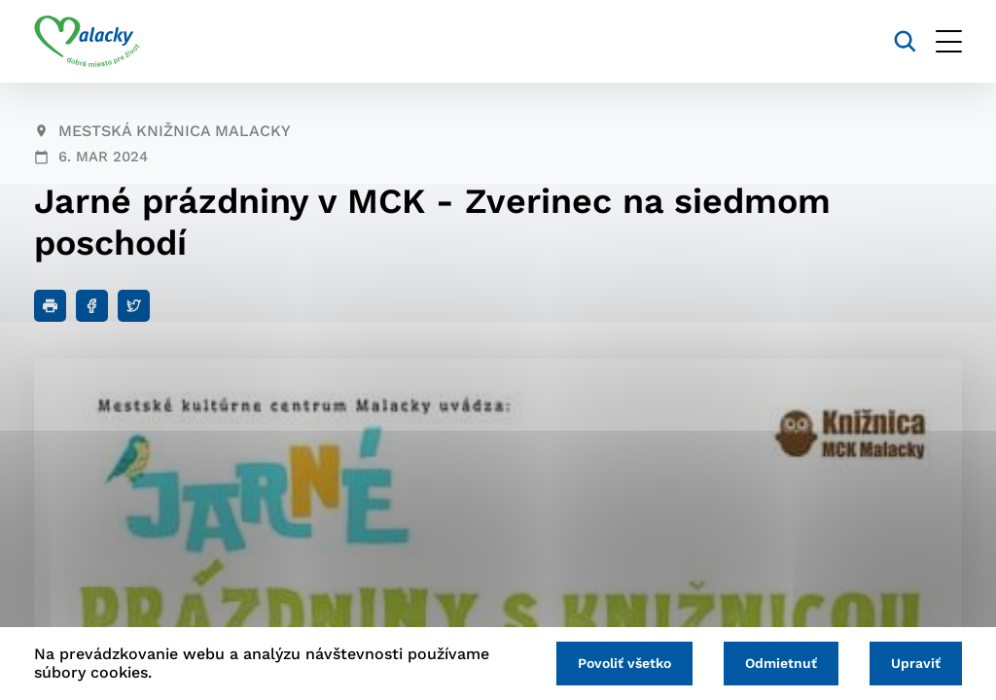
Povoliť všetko (624, 663)
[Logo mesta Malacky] (87, 42)
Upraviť (916, 663)
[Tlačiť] (50, 306)
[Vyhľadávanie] (905, 41)
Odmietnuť (781, 663)
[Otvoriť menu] (949, 41)
